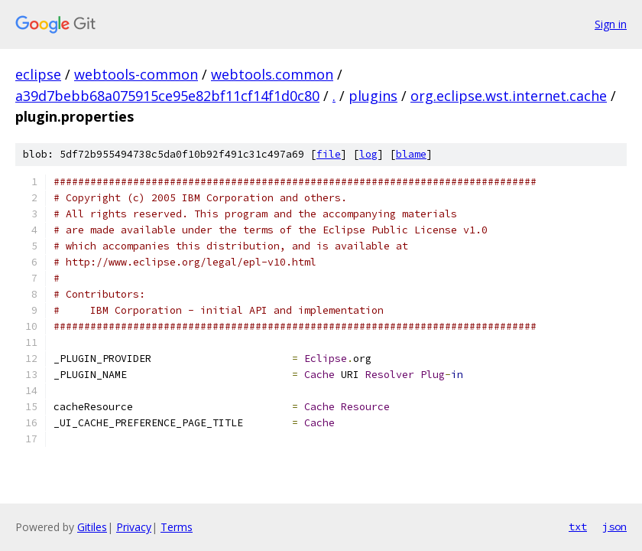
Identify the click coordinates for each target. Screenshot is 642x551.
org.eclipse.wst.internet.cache (508, 95)
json (614, 526)
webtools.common (272, 74)
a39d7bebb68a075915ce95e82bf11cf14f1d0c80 (167, 95)
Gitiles (92, 527)
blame (411, 154)
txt (578, 526)
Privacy (133, 527)
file (328, 154)
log (368, 154)
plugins (373, 95)
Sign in (611, 24)
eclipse (38, 74)
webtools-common (136, 74)
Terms (176, 527)
